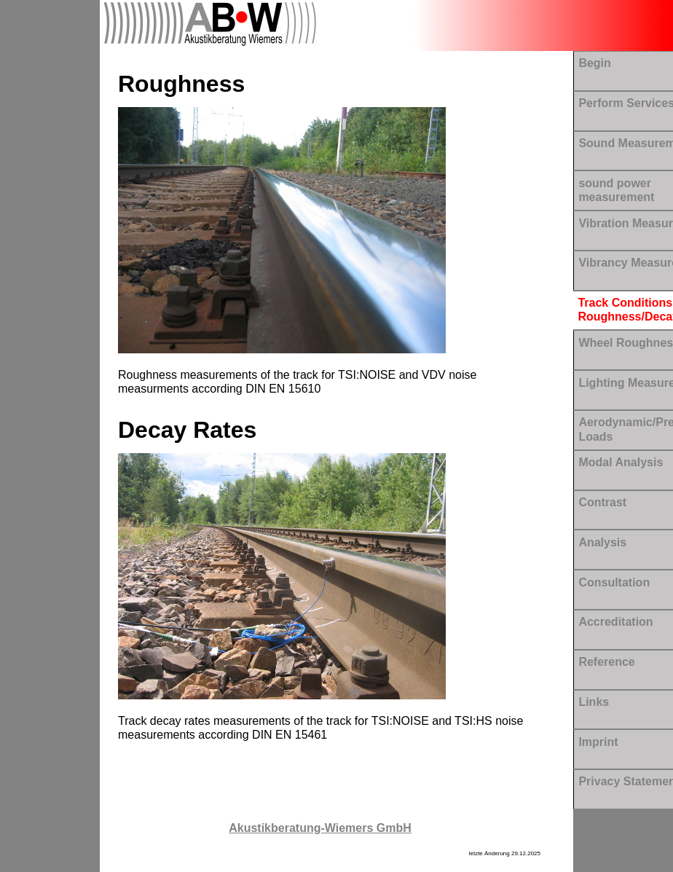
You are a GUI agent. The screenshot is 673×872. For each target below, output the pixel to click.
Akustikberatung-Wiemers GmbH (320, 828)
